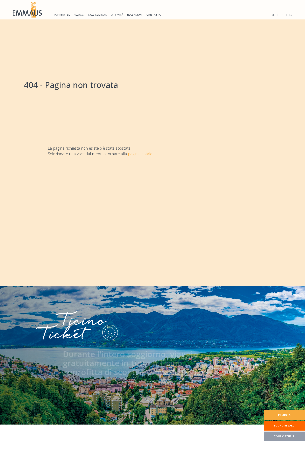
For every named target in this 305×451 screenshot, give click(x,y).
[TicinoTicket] (152, 355)
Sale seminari (97, 14)
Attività (117, 14)
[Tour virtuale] (284, 436)
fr (282, 14)
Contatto (153, 14)
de (273, 14)
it (265, 14)
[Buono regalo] (284, 426)
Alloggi (79, 14)
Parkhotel (62, 14)
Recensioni (135, 14)
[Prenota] (284, 415)
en (290, 14)
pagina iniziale (140, 153)
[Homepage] (27, 10)
